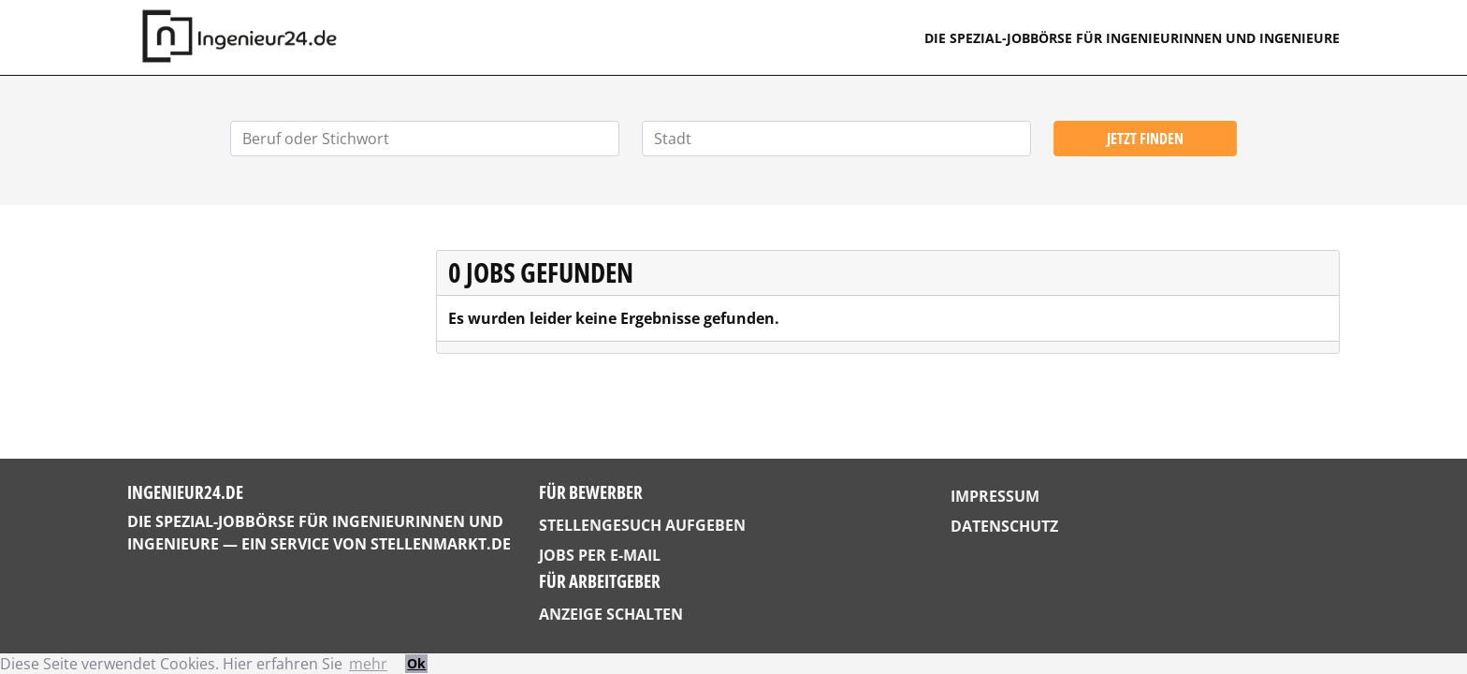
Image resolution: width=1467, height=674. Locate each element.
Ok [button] (416, 663)
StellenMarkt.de (440, 544)
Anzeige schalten (611, 614)
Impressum (995, 496)
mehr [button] (368, 663)
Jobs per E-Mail (600, 555)
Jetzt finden (1145, 138)
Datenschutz (1004, 526)
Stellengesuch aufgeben (642, 525)
